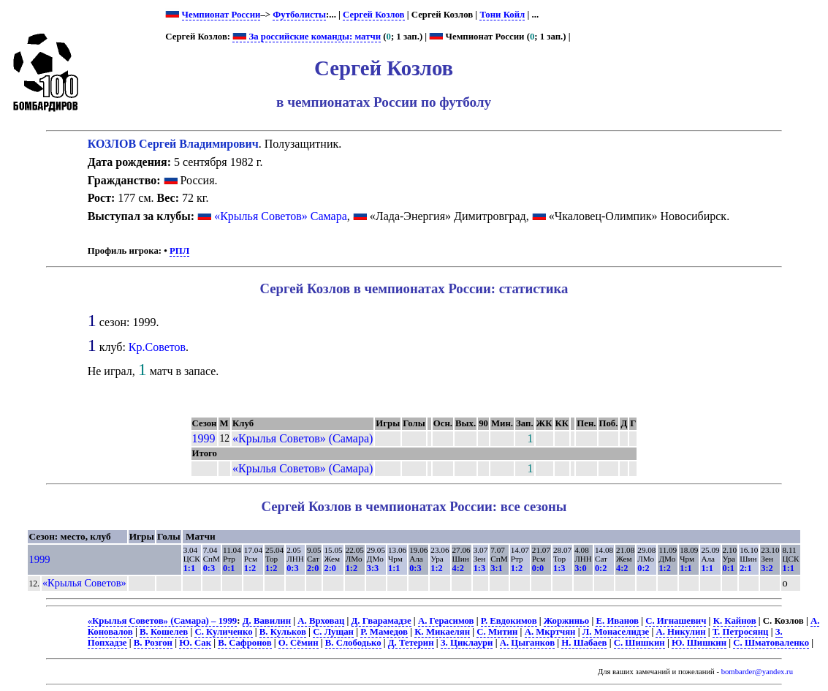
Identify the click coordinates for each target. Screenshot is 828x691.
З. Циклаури (467, 643)
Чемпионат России (221, 15)
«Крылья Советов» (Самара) (302, 438)
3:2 (766, 568)
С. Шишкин (639, 643)
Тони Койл (502, 15)
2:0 (313, 568)
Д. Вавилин (267, 621)
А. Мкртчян (550, 632)
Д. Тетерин (411, 643)
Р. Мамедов (384, 632)
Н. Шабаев (584, 643)
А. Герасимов (446, 621)
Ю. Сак (195, 643)
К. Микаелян (442, 632)
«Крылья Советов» (84, 583)
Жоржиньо (566, 621)
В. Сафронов (244, 643)
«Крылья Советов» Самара (280, 216)
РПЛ (179, 251)
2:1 (745, 568)
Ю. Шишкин (699, 643)
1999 (204, 438)
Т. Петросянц (741, 632)
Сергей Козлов (373, 15)
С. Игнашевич (675, 621)
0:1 (229, 568)
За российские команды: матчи (306, 36)
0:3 (209, 568)
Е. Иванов (617, 621)
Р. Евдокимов (509, 621)
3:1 (496, 568)
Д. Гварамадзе (381, 621)
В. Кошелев (164, 632)
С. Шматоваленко (771, 643)
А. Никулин (680, 632)
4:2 (458, 568)
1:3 (479, 568)
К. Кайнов (734, 621)
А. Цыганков (527, 643)
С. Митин (496, 632)
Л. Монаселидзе (616, 632)
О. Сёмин (298, 643)
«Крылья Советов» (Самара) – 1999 (163, 621)
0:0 (538, 568)
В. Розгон (153, 643)
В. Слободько (353, 643)
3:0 (580, 568)
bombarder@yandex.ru (757, 672)
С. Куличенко (223, 632)
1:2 (250, 568)
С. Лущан (333, 632)
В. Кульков (282, 632)
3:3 (373, 568)
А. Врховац (320, 621)
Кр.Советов (157, 347)
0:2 (601, 568)
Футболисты (299, 15)
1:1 (189, 568)
